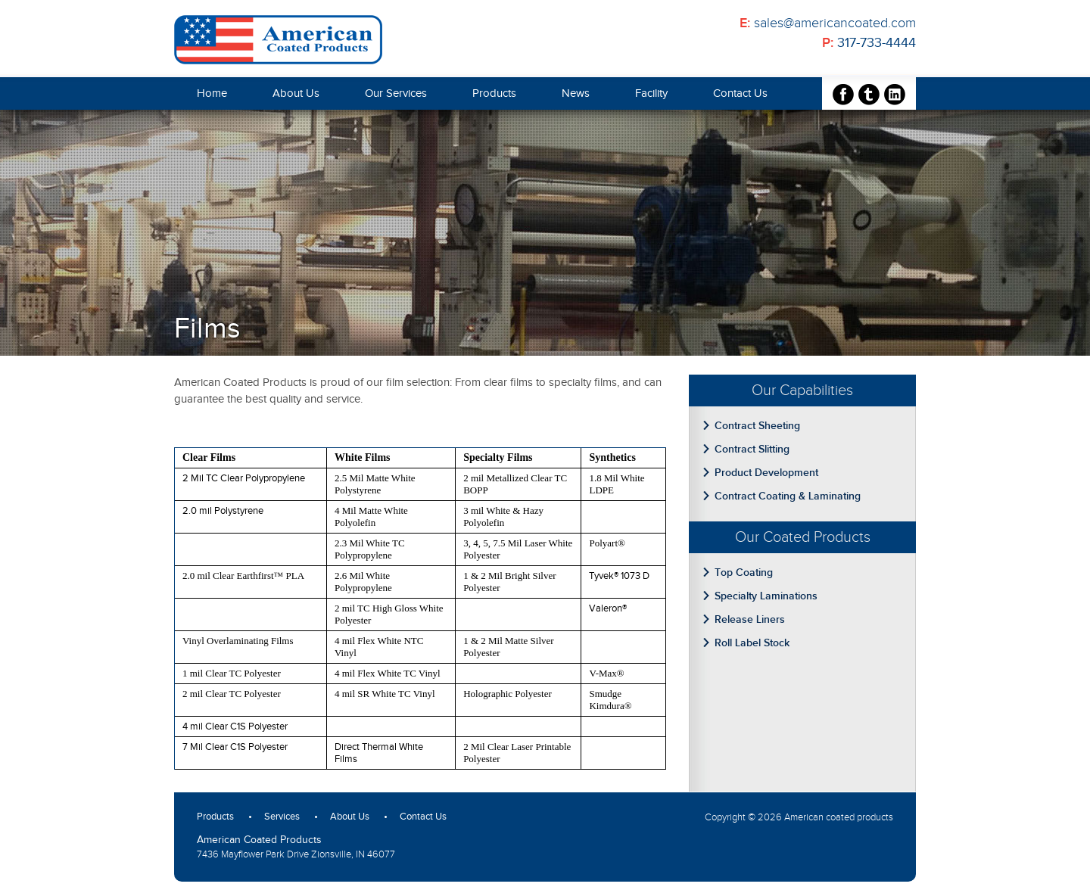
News (576, 93)
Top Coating (744, 572)
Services (282, 817)
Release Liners (750, 619)
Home (212, 93)
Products (494, 93)
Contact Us (740, 93)
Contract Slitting (752, 449)
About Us (295, 93)
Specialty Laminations (766, 596)
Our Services (396, 93)
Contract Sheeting (757, 425)
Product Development (766, 472)
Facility (651, 93)
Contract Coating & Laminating (788, 496)
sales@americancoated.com (835, 23)
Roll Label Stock (752, 642)
